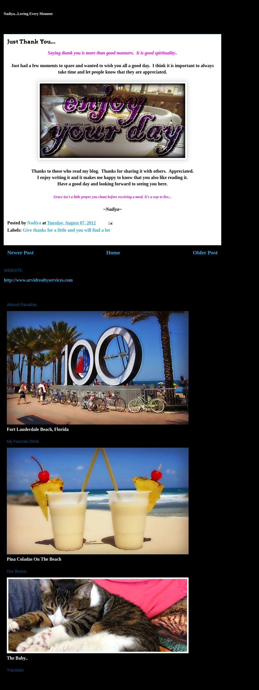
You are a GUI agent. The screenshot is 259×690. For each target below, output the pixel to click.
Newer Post (20, 252)
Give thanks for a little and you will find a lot (66, 230)
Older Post (205, 252)
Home (113, 252)
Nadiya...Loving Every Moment (28, 14)
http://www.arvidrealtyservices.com (38, 279)
